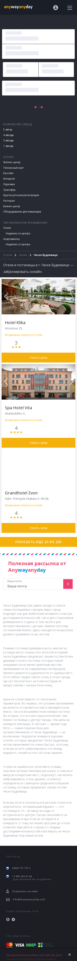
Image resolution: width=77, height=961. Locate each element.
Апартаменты (11, 239)
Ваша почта (33, 584)
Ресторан (9, 200)
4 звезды (8, 135)
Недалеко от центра (18, 233)
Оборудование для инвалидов (22, 211)
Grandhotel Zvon (21, 493)
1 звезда (8, 146)
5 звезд (7, 129)
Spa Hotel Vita (18, 407)
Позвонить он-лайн (25, 891)
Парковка (9, 184)
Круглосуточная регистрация (21, 195)
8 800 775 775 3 (21, 868)
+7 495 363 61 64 (31, 877)
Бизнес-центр (11, 206)
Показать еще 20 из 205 (38, 542)
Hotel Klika (15, 322)
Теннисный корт (13, 168)
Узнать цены (38, 357)
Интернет (9, 178)
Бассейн (8, 173)
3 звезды (8, 140)
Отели (7, 228)
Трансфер (9, 190)
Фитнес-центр (12, 162)
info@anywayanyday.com (29, 899)
